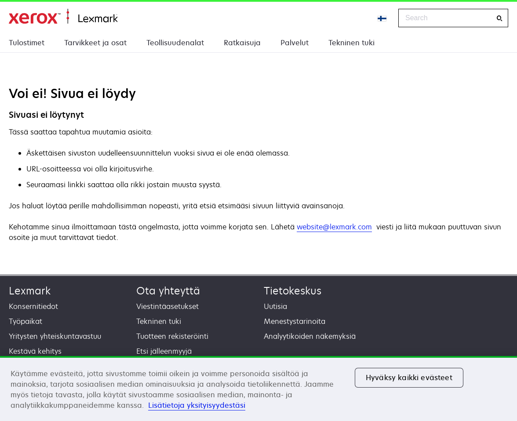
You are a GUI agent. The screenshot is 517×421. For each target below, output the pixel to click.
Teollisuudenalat (175, 42)
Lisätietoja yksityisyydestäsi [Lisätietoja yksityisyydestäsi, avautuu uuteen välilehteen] (196, 405)
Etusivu (63, 16)
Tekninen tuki (351, 42)
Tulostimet (26, 42)
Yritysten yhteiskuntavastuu (55, 336)
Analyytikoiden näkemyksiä (310, 336)
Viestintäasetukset (167, 306)
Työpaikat (25, 321)
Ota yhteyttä (168, 291)
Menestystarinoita (294, 321)
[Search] (499, 18)
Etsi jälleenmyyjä (164, 351)
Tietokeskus (292, 291)
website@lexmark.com (334, 227)
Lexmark (30, 291)
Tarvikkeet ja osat (95, 42)
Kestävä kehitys (35, 351)
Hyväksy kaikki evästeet (409, 377)
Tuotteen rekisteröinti (172, 336)
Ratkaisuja (242, 42)
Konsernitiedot (33, 306)
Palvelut (294, 42)
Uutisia (275, 306)
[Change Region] (382, 18)
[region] (258, 388)
